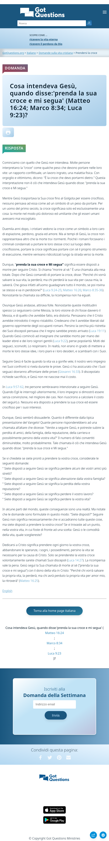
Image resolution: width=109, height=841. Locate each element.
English (7, 591)
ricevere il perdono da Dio (46, 44)
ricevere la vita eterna (44, 39)
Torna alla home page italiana (54, 611)
